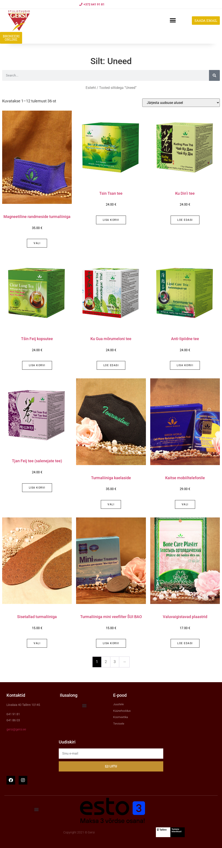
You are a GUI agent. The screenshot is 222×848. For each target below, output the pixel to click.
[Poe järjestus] (181, 102)
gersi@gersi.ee (16, 729)
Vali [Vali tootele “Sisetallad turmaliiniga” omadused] (37, 643)
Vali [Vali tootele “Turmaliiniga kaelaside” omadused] (111, 504)
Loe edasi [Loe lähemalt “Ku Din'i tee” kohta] (185, 219)
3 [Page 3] (115, 662)
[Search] (214, 75)
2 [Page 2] (106, 662)
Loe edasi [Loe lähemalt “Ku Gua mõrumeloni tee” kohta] (111, 365)
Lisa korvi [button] (111, 219)
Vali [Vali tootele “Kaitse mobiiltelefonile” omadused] (185, 504)
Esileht (91, 88)
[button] (173, 20)
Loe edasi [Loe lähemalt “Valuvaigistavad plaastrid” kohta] (185, 643)
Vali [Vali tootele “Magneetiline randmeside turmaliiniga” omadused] (37, 243)
